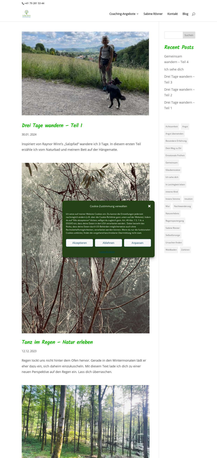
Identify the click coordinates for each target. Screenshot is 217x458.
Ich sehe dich (174, 69)
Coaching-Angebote (122, 14)
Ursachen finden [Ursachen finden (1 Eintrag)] (174, 242)
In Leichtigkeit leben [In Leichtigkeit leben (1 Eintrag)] (175, 184)
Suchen (189, 35)
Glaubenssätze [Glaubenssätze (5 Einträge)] (173, 169)
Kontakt (172, 14)
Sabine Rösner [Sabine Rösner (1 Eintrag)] (173, 227)
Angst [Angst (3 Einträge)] (185, 126)
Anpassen (137, 243)
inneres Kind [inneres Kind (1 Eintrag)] (172, 191)
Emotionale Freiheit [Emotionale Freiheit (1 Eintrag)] (175, 155)
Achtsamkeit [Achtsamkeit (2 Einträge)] (172, 126)
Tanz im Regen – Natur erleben (57, 342)
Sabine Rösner (153, 14)
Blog (185, 14)
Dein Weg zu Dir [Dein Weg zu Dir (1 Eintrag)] (173, 148)
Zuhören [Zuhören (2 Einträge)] (185, 249)
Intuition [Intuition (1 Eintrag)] (188, 198)
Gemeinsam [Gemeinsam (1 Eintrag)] (172, 162)
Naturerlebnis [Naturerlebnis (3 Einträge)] (172, 213)
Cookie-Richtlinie (107, 251)
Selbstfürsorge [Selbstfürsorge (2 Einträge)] (173, 235)
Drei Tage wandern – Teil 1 (52, 126)
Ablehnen (108, 243)
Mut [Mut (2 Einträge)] (167, 206)
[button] (149, 206)
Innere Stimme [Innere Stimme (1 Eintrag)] (173, 198)
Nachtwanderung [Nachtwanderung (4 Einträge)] (182, 206)
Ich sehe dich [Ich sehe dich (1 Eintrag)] (172, 177)
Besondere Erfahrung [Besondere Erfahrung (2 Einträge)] (176, 140)
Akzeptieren (79, 243)
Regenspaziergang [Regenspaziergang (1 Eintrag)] (175, 220)
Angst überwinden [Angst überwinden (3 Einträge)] (174, 133)
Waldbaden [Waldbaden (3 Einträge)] (171, 249)
